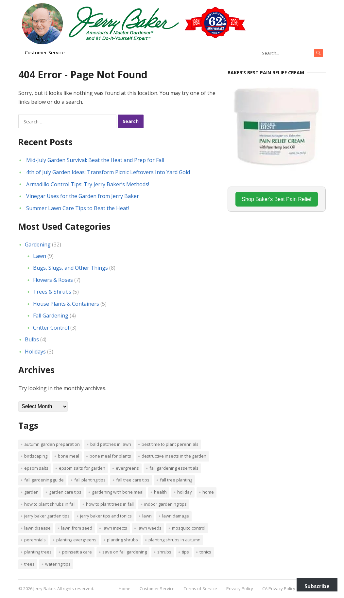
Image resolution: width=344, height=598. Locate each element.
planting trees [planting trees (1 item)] (38, 552)
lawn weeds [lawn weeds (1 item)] (150, 528)
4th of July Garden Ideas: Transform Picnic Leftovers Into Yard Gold (108, 172)
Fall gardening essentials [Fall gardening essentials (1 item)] (173, 468)
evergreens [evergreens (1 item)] (127, 468)
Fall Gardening (50, 315)
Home (124, 588)
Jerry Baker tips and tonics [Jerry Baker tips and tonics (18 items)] (106, 516)
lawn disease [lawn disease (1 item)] (37, 528)
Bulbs (32, 339)
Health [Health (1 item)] (160, 492)
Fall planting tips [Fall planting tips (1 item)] (90, 480)
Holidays (35, 351)
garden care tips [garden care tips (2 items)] (65, 492)
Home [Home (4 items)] (208, 492)
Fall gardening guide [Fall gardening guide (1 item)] (44, 480)
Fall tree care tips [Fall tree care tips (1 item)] (132, 480)
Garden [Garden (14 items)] (31, 492)
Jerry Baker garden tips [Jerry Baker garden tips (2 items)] (47, 516)
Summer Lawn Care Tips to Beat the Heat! (77, 208)
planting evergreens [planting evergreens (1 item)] (76, 540)
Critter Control (51, 327)
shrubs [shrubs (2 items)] (164, 552)
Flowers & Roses (53, 279)
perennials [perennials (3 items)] (35, 540)
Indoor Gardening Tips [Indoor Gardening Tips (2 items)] (165, 504)
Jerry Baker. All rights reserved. (63, 588)
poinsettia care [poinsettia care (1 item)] (77, 552)
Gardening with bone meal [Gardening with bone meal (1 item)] (118, 492)
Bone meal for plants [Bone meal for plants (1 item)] (110, 456)
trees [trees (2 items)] (29, 564)
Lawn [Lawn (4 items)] (147, 516)
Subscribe (317, 586)
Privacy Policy (239, 588)
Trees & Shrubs (52, 291)
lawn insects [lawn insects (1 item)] (115, 528)
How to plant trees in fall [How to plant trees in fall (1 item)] (110, 504)
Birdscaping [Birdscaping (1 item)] (35, 456)
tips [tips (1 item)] (185, 552)
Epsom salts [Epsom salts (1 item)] (36, 468)
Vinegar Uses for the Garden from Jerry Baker (82, 196)
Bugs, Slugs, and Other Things (70, 267)
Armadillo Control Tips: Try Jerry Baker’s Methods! (87, 184)
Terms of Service (200, 588)
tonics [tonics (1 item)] (205, 552)
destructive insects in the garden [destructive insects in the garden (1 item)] (174, 456)
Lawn (39, 256)
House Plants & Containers (66, 303)
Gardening (38, 244)
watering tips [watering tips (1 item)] (58, 564)
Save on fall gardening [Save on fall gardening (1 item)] (124, 552)
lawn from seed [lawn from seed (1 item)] (76, 528)
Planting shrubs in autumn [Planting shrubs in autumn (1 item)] (174, 540)
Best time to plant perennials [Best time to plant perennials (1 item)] (170, 444)
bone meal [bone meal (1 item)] (68, 456)
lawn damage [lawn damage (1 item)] (175, 516)
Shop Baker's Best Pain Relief (277, 199)
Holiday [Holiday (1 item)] (184, 492)
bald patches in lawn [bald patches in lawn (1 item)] (110, 444)
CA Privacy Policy (278, 588)
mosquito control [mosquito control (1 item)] (188, 528)
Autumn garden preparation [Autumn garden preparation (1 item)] (52, 444)
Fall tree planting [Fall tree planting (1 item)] (176, 480)
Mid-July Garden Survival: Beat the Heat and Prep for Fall (95, 160)
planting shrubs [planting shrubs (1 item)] (122, 540)
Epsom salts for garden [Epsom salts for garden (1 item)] (82, 468)
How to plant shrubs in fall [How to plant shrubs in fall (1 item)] (50, 504)
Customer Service (45, 52)
